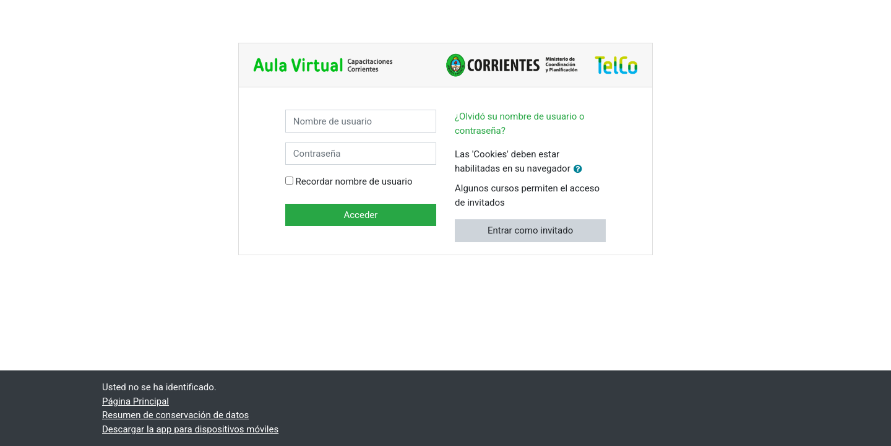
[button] (580, 169)
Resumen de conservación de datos (175, 415)
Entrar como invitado (530, 230)
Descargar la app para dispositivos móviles (190, 429)
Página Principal (135, 401)
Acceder (360, 215)
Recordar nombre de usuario (354, 181)
